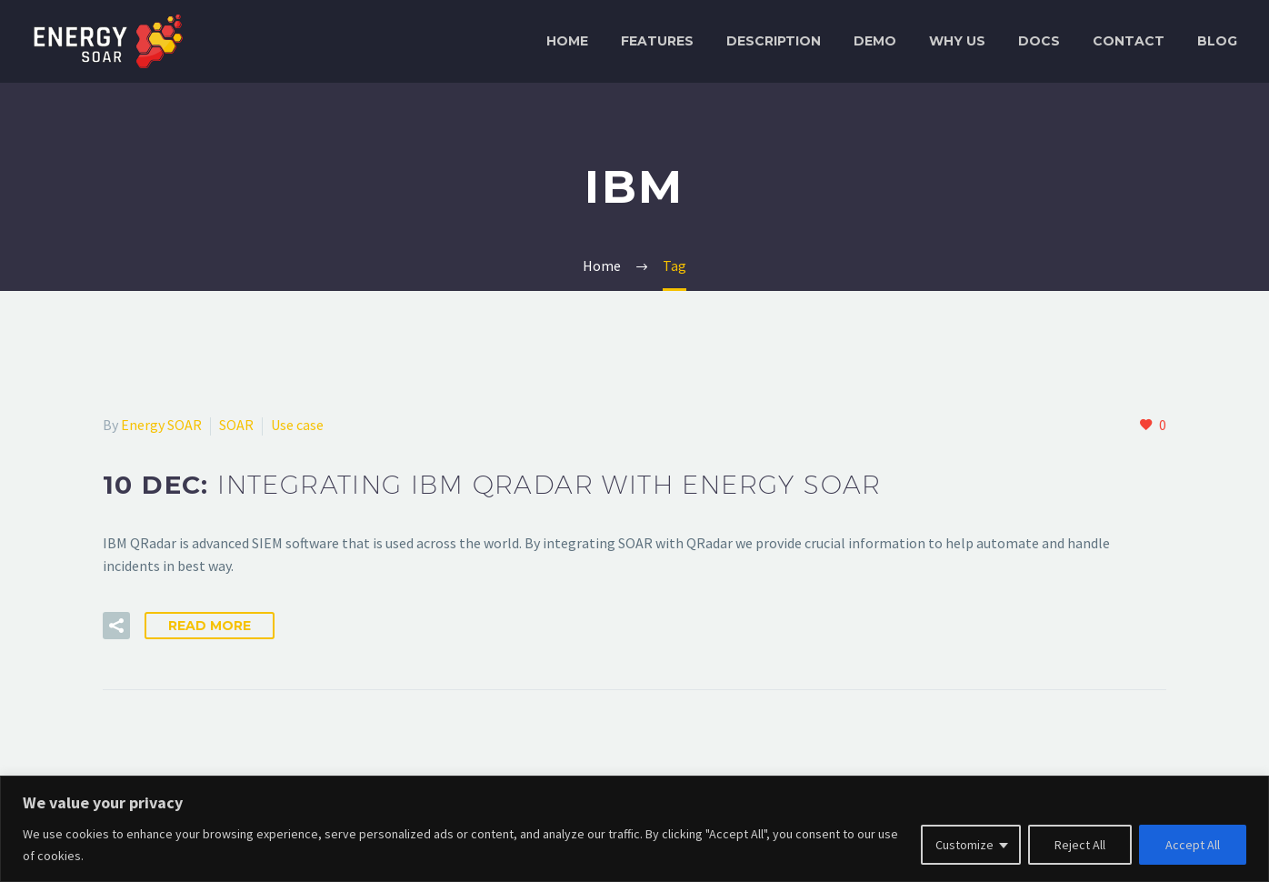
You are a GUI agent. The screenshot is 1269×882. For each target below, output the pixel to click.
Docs (1039, 41)
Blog (1217, 41)
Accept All (1192, 845)
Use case (297, 425)
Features (657, 41)
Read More (209, 625)
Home (567, 41)
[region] (634, 829)
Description (773, 41)
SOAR (236, 425)
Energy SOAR (161, 425)
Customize (964, 845)
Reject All (1079, 845)
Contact (1128, 41)
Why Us (957, 41)
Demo (875, 41)
